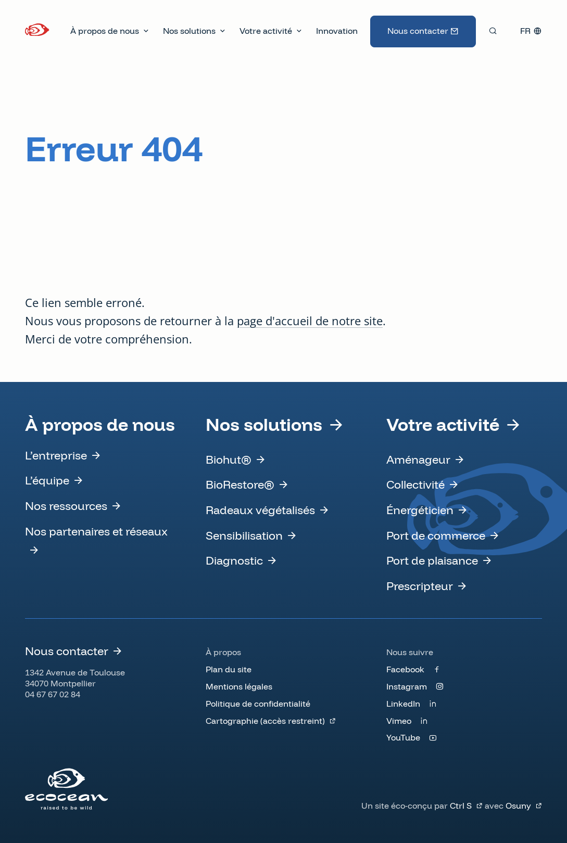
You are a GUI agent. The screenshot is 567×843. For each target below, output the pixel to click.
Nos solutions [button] (189, 30)
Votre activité (442, 424)
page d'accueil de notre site (310, 320)
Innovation (337, 30)
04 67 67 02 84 (52, 694)
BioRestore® (240, 484)
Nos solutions (264, 424)
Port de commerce (435, 535)
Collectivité (415, 484)
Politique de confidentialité (258, 703)
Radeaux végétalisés (260, 510)
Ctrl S (461, 805)
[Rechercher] (492, 31)
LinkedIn (403, 703)
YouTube (403, 737)
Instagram (406, 686)
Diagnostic (234, 560)
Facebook (405, 669)
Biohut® (228, 459)
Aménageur (418, 459)
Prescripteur (419, 586)
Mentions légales (239, 686)
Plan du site (228, 669)
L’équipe (47, 480)
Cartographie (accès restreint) (265, 721)
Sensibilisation (244, 535)
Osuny (518, 805)
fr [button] (525, 30)
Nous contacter (417, 30)
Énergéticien (419, 510)
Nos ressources (66, 506)
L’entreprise (56, 455)
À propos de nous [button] (104, 30)
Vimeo (398, 721)
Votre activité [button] (266, 30)
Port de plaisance (432, 560)
